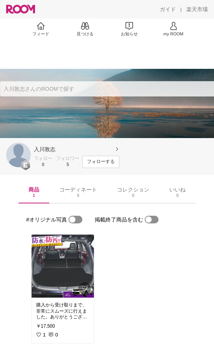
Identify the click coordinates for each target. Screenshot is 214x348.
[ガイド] (168, 9)
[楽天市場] (197, 9)
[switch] (75, 219)
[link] (63, 266)
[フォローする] (100, 162)
